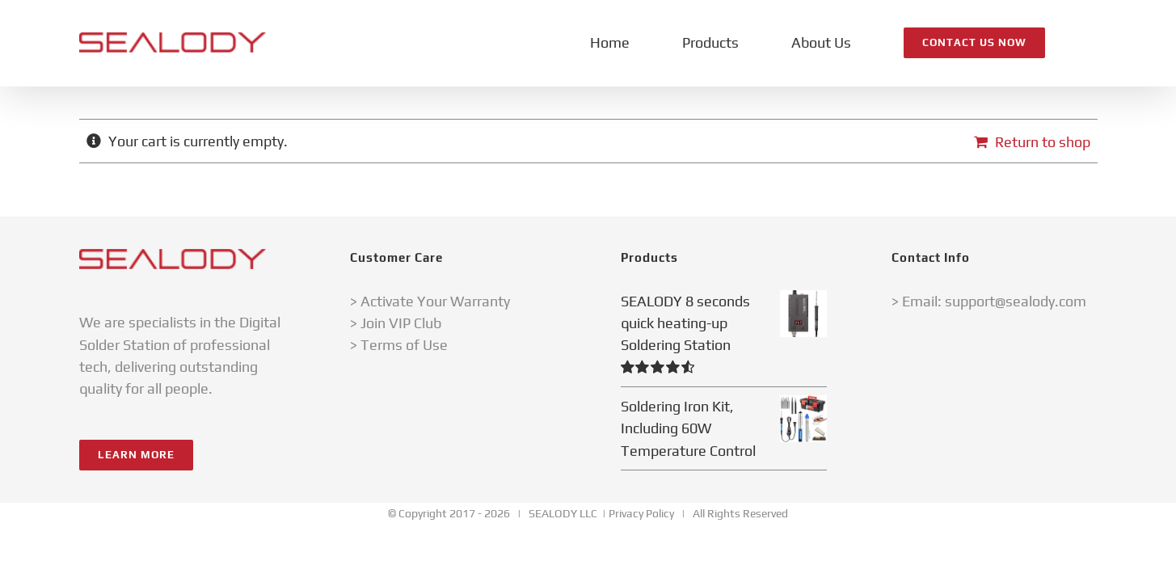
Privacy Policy (641, 513)
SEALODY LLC (563, 513)
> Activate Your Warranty (430, 301)
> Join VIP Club (395, 322)
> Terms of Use (399, 344)
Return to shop (1042, 141)
